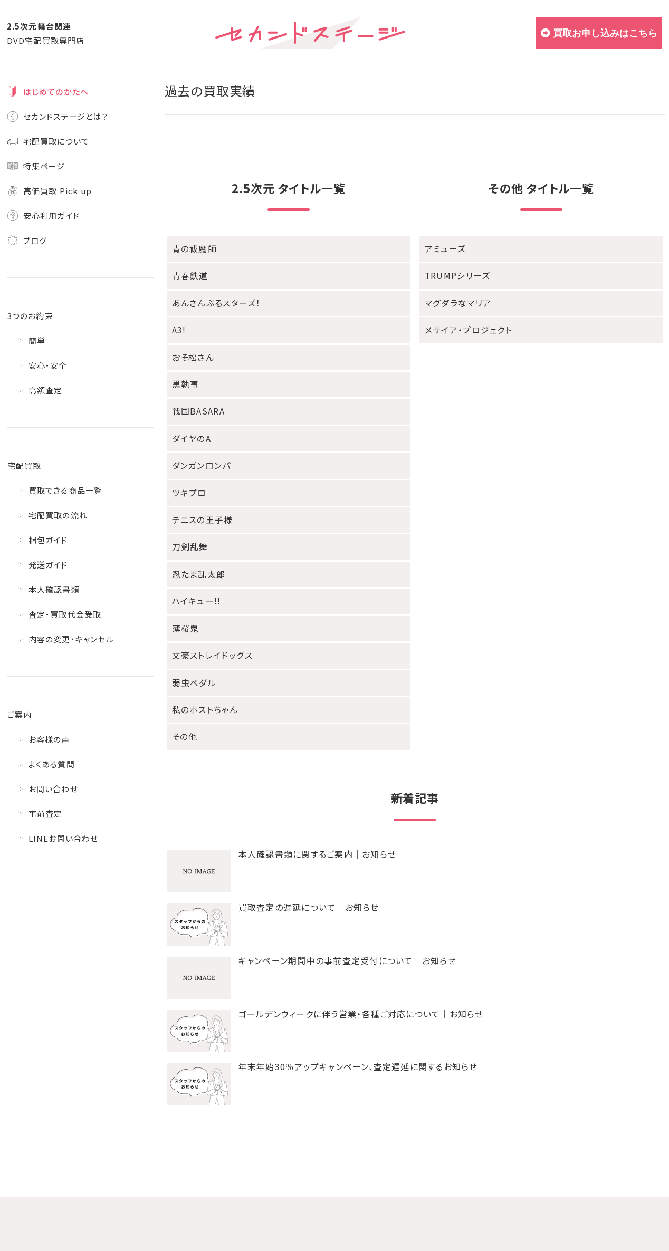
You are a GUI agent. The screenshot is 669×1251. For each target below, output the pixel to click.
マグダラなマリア (456, 301)
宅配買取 (24, 465)
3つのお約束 (30, 315)
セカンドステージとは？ (65, 116)
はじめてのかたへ (56, 91)
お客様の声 (49, 739)
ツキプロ (188, 486)
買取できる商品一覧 (65, 490)
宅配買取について (56, 141)
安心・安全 (48, 365)
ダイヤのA (190, 433)
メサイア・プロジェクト (466, 327)
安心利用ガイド (51, 215)
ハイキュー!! (195, 591)
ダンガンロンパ (199, 459)
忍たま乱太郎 (197, 565)
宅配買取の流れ (58, 515)
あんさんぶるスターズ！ (213, 301)
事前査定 (45, 813)
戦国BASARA (197, 406)
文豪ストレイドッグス (210, 644)
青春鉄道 (189, 275)
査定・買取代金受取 (65, 614)
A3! (179, 327)
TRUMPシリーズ (456, 275)
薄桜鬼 (185, 617)
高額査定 (45, 390)
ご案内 (19, 714)
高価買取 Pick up (57, 190)
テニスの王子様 (200, 512)
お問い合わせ (53, 788)
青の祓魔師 (193, 248)
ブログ (35, 240)
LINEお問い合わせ (63, 838)
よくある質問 (51, 763)
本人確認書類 (54, 589)
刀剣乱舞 (189, 538)
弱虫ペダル (193, 670)
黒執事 (185, 380)
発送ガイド (48, 564)
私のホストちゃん (203, 697)
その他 (184, 723)
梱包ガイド (48, 539)
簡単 (36, 340)
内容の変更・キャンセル (71, 638)
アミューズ (444, 248)
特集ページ (44, 165)
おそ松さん (192, 354)
